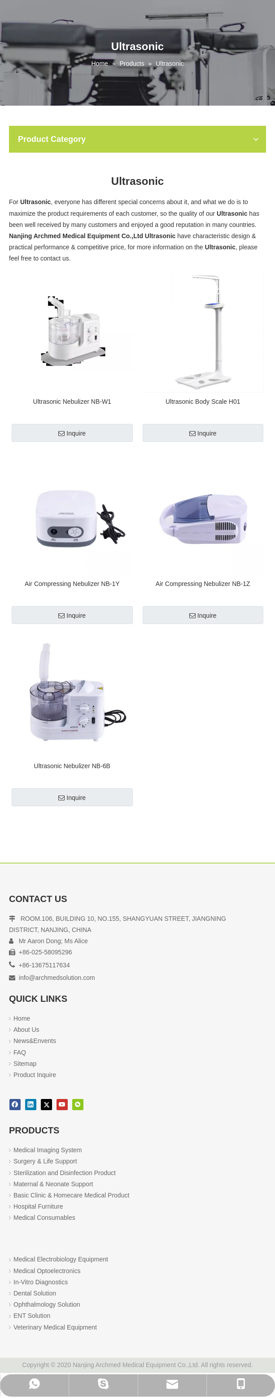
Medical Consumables (44, 1217)
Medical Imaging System (47, 1150)
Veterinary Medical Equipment (55, 1327)
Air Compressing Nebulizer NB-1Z (203, 583)
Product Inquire (34, 1074)
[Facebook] (15, 1104)
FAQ (19, 1052)
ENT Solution (31, 1315)
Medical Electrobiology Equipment (60, 1259)
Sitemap (24, 1063)
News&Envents (34, 1040)
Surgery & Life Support (45, 1161)
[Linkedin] (30, 1104)
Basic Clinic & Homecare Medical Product (71, 1195)
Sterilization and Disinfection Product (64, 1172)
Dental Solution (34, 1293)
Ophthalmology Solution (46, 1304)
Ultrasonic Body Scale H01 (203, 401)
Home (21, 1018)
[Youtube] (62, 1104)
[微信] (77, 1104)
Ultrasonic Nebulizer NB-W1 (72, 401)
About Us (26, 1029)
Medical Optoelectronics (46, 1270)
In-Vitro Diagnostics (40, 1282)
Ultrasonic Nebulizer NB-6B (72, 766)
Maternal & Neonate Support (53, 1184)
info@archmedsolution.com (57, 977)
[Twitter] (46, 1104)
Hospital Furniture (38, 1206)
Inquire (72, 433)
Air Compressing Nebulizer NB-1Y (72, 583)
